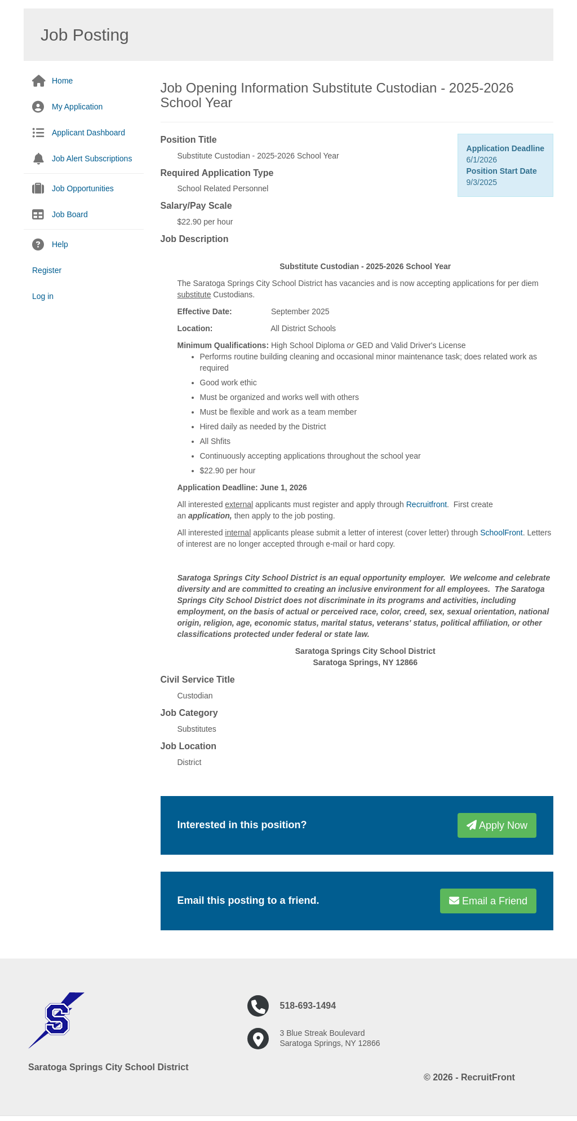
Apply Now (497, 825)
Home (62, 80)
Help (60, 244)
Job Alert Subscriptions (92, 158)
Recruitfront (426, 504)
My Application (77, 106)
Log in (43, 296)
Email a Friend (488, 901)
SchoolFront (501, 532)
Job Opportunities (83, 188)
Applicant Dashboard (88, 132)
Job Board (70, 214)
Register (46, 270)
